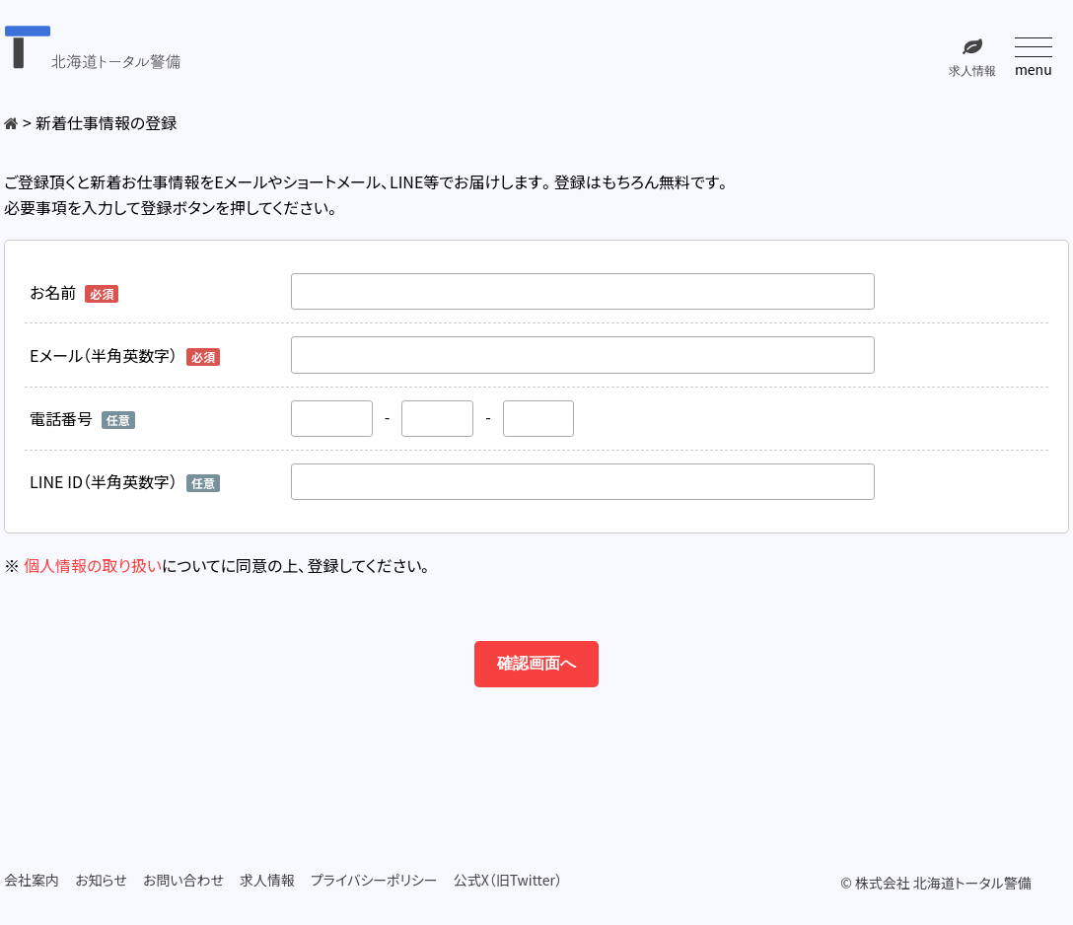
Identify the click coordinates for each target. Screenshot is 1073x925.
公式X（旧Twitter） (508, 879)
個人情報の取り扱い (93, 565)
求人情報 (267, 879)
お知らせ (101, 879)
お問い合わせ (183, 879)
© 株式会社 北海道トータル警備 (936, 882)
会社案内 (31, 879)
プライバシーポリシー (374, 879)
